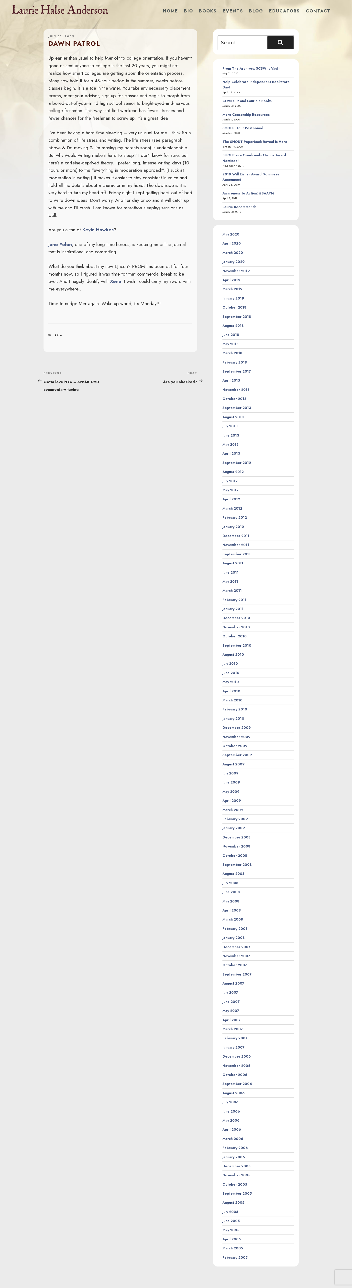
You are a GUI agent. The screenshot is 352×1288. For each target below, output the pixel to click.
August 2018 (233, 325)
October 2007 (234, 965)
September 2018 (236, 316)
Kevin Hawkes (98, 229)
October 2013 (234, 398)
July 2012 (230, 481)
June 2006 (231, 1111)
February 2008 (235, 928)
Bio (188, 11)
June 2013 (230, 435)
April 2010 (231, 691)
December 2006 (236, 1056)
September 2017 (236, 371)
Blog (256, 11)
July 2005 (230, 1211)
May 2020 (230, 234)
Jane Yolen (60, 244)
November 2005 (236, 1175)
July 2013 (230, 426)
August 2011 (232, 563)
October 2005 (234, 1184)
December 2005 (236, 1166)
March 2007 (232, 1029)
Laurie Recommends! (240, 206)
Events (233, 11)
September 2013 (236, 407)
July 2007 (230, 992)
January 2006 (233, 1157)
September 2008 (237, 864)
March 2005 (232, 1248)
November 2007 (236, 956)
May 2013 (230, 444)
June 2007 (231, 1001)
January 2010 (233, 718)
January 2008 (233, 937)
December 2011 (235, 535)
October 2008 (234, 855)
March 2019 (232, 289)
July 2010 (230, 663)
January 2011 (232, 608)
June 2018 (230, 334)
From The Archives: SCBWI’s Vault (251, 68)
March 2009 (232, 809)
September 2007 (237, 974)
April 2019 (231, 280)
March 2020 (232, 252)
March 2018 (232, 353)
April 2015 (231, 380)
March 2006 (232, 1138)
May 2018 (230, 344)
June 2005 (231, 1220)
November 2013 (236, 389)
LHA (58, 335)
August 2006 (233, 1093)
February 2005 (235, 1257)
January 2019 (233, 298)
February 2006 (235, 1147)
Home (170, 11)
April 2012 (231, 499)
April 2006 (231, 1129)
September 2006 (237, 1083)
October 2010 (234, 636)
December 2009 (236, 727)
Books (208, 11)
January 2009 (233, 828)
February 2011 (234, 599)
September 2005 (237, 1193)
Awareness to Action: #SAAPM (248, 193)
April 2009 (231, 800)
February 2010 (234, 709)
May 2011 (230, 581)
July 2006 (230, 1102)
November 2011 (235, 544)
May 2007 (230, 1010)
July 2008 (230, 882)
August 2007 (233, 983)
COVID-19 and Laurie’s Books (247, 100)
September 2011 (236, 554)
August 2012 (233, 471)
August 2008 (233, 873)
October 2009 (234, 745)
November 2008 (236, 846)
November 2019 (236, 270)
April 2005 (231, 1239)
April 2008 (231, 910)
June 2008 (231, 892)
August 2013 (233, 417)
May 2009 (231, 791)
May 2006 (231, 1120)
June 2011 (230, 572)
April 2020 (231, 243)
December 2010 (236, 617)
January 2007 (233, 1047)
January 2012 (233, 526)
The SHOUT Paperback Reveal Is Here (254, 141)
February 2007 (234, 1038)
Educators (284, 11)
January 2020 (233, 261)
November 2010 (236, 627)
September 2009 (237, 754)
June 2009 (231, 782)
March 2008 (232, 919)
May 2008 (230, 901)
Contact (318, 11)
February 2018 (234, 362)
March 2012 (232, 508)
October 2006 (234, 1074)
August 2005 (233, 1202)
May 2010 (230, 681)
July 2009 (230, 773)
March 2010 (232, 700)
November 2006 (236, 1065)
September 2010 (236, 645)
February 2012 (234, 517)
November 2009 (236, 736)
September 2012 (236, 462)
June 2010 (230, 672)
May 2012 (230, 490)
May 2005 (230, 1230)
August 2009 (233, 764)
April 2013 (231, 453)
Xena (115, 281)
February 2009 (235, 818)
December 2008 (236, 837)
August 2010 (233, 654)
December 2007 (236, 947)
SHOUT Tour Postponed (242, 128)
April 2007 (231, 1020)
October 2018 (234, 307)
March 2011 (232, 590)
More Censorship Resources (246, 114)
